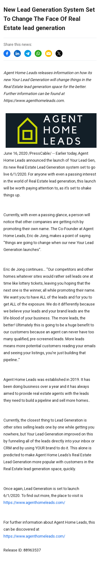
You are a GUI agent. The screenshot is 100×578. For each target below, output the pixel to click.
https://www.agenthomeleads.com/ (34, 502)
